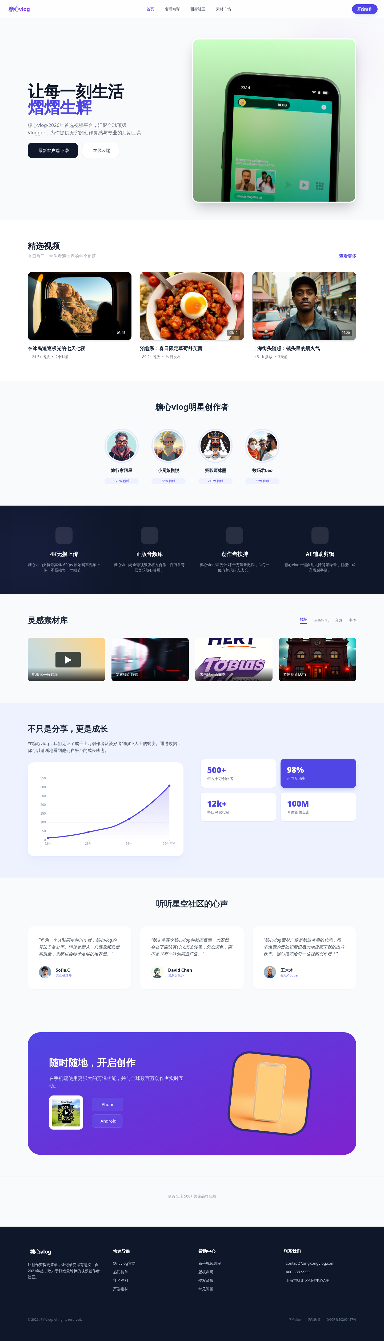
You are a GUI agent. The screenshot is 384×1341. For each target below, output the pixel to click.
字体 (352, 620)
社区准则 (120, 1280)
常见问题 (205, 1288)
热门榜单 (120, 1271)
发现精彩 (172, 8)
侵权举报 (205, 1280)
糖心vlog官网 (124, 1263)
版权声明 (205, 1271)
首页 (150, 8)
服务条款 (295, 1320)
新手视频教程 (209, 1263)
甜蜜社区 (197, 8)
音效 (338, 620)
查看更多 (347, 256)
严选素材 (120, 1288)
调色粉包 (321, 620)
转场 (303, 619)
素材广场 (223, 8)
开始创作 (364, 8)
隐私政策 (314, 1320)
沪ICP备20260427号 (341, 1320)
